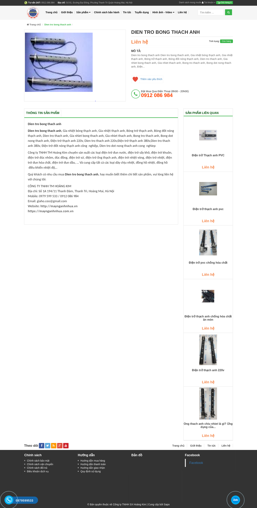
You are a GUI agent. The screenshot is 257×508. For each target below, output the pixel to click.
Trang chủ (51, 12)
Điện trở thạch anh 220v (208, 370)
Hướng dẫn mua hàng (92, 460)
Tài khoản (208, 2)
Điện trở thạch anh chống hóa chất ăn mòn (208, 318)
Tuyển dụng (142, 12)
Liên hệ (182, 12)
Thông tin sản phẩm (42, 113)
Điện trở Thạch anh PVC (208, 155)
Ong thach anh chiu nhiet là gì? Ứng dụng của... (208, 425)
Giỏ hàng (224, 2)
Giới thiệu (67, 12)
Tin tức (127, 12)
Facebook (196, 463)
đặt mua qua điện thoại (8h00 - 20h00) (165, 94)
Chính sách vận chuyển (40, 464)
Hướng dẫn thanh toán (93, 464)
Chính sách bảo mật (38, 460)
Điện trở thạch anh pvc (208, 209)
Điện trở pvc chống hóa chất (208, 262)
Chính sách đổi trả (37, 467)
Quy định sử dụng (90, 471)
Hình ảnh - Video (163, 12)
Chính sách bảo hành (106, 12)
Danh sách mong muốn (190, 2)
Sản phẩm (83, 12)
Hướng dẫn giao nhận (92, 467)
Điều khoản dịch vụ (38, 471)
